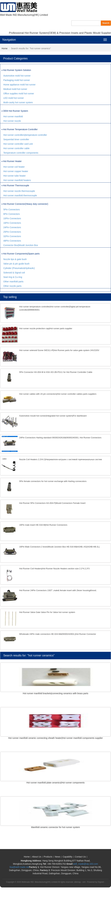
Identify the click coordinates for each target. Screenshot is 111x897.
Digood (101, 882)
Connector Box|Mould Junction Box (20, 245)
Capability (67, 856)
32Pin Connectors (12, 236)
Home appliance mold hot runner (19, 84)
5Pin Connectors (11, 209)
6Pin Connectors (11, 214)
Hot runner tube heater (14, 175)
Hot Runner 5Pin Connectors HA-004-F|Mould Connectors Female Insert (52, 503)
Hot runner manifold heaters (17, 180)
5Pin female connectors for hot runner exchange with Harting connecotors (52, 481)
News (57, 856)
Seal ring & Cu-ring (12, 277)
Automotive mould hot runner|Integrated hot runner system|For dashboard (52, 416)
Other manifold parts (13, 281)
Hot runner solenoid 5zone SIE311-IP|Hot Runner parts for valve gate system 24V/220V (59, 350)
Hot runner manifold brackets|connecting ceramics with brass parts (55, 693)
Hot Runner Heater (12, 161)
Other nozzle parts (12, 286)
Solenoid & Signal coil (14, 272)
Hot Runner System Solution (16, 70)
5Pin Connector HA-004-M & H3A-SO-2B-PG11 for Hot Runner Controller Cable (55, 372)
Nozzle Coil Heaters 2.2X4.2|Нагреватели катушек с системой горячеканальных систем (60, 459)
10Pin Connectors (12, 218)
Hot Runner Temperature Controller (20, 129)
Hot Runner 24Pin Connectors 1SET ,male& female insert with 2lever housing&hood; (58, 590)
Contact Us (80, 856)
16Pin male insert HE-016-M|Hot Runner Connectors (43, 525)
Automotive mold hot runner (17, 75)
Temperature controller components (20, 153)
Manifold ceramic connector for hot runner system (55, 827)
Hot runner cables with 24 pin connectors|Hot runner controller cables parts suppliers (57, 394)
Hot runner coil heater (14, 167)
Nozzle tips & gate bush (15, 259)
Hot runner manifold (13, 116)
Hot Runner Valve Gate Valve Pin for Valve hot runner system (47, 612)
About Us (36, 856)
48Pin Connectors (12, 240)
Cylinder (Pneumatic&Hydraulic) (19, 268)
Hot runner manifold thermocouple (20, 195)
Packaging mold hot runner (16, 80)
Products (48, 856)
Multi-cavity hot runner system (18, 102)
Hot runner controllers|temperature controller (25, 135)
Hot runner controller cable (16, 148)
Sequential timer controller (16, 139)
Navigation (9, 39)
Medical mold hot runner (15, 89)
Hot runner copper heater (15, 171)
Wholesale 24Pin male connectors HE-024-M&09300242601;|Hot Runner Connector (57, 634)
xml (83, 882)
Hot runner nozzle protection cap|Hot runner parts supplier (45, 328)
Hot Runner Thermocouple (15, 185)
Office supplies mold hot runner (18, 93)
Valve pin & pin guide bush (16, 263)
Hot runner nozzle (12, 121)
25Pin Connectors (12, 232)
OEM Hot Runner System (15, 111)
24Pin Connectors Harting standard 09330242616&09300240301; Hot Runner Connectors (60, 437)
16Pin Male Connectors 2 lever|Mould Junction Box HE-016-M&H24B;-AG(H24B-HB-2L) (59, 547)
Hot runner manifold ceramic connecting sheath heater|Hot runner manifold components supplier (55, 738)
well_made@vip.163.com (85, 864)
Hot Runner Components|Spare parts (21, 253)
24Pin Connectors (12, 227)
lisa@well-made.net (19, 867)
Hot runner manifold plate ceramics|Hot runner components (55, 782)
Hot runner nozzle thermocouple (19, 191)
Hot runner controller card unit (18, 144)
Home (4, 48)
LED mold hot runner (13, 98)
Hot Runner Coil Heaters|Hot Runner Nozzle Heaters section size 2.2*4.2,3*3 (54, 568)
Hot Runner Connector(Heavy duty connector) (25, 204)
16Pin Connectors (12, 223)
